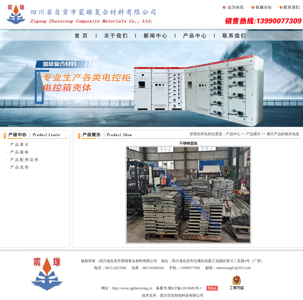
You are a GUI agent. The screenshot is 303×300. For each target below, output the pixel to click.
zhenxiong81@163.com (233, 268)
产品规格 (20, 152)
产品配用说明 (24, 160)
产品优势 (20, 167)
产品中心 (233, 134)
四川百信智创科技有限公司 (182, 295)
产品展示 (253, 134)
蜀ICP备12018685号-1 (185, 288)
